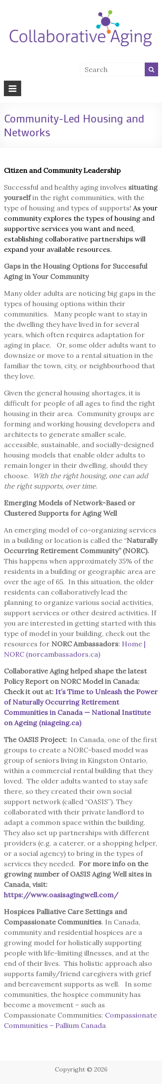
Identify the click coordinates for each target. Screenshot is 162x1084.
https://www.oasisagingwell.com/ (61, 894)
